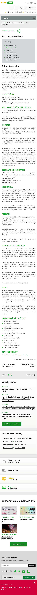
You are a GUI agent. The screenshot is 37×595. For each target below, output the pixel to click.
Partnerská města (19, 23)
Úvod (3, 23)
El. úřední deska (8, 441)
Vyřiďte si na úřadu (9, 438)
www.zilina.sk (23, 355)
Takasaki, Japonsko (12, 55)
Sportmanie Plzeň (26, 519)
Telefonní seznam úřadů (24, 438)
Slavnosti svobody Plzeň (7, 520)
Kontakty (17, 8)
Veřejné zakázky (20, 444)
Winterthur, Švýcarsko (12, 57)
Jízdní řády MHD (20, 448)
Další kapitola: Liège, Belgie (27, 365)
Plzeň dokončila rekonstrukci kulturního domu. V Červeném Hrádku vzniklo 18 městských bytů (18, 408)
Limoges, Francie (11, 53)
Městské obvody (8, 448)
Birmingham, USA (11, 45)
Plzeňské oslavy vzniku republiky (7, 537)
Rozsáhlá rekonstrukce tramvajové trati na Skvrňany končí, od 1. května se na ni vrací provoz (17, 416)
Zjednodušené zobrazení (15, 12)
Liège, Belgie (9, 50)
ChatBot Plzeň (29, 577)
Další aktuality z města (11, 424)
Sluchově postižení (31, 12)
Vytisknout (29, 375)
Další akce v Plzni (18, 544)
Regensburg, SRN (11, 60)
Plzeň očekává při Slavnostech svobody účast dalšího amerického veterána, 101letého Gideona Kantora (18, 399)
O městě (9, 23)
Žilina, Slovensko (11, 48)
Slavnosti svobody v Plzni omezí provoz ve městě (16, 390)
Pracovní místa (19, 441)
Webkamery (12, 8)
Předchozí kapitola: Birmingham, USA (9, 365)
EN (21, 8)
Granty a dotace (8, 444)
